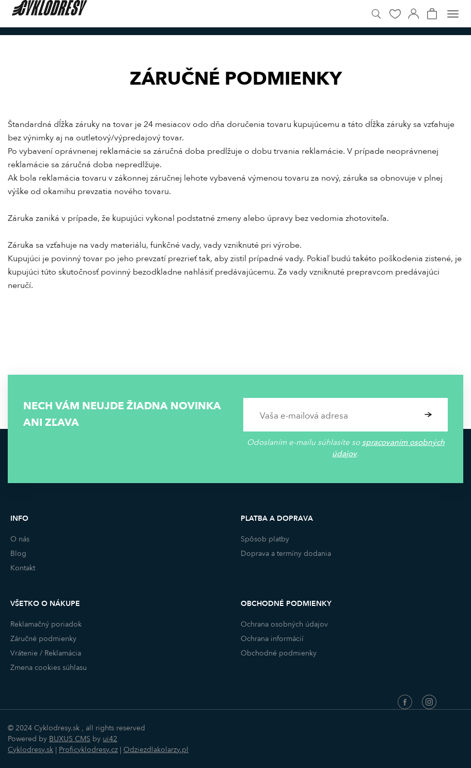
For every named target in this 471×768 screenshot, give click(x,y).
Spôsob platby (265, 539)
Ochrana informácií (272, 639)
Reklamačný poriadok (46, 624)
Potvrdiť (428, 414)
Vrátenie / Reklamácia (45, 653)
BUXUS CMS (69, 739)
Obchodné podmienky (279, 653)
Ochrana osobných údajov (284, 624)
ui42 (110, 739)
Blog (18, 553)
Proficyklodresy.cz (88, 750)
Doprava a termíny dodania (286, 553)
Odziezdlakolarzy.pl (156, 750)
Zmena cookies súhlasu (48, 668)
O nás (19, 539)
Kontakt (22, 568)
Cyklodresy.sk (30, 750)
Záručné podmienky (43, 639)
